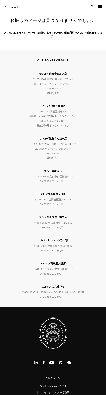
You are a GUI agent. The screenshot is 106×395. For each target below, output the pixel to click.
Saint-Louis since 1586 (53, 386)
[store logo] (11, 6)
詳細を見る (53, 93)
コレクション (53, 378)
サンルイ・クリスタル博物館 (53, 392)
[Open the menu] (100, 6)
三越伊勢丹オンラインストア (53, 125)
